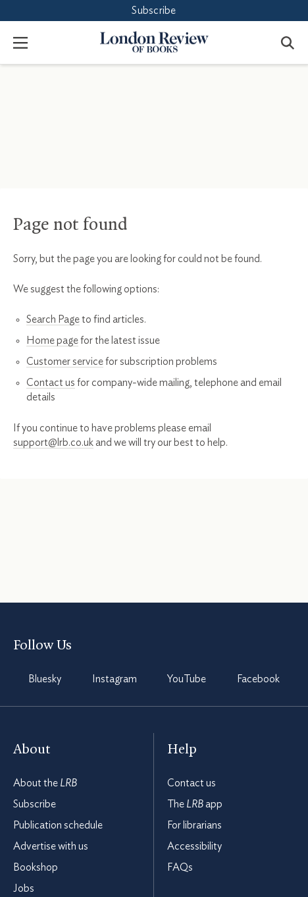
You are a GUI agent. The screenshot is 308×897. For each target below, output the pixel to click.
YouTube (186, 679)
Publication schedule (58, 825)
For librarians (194, 825)
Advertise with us (50, 846)
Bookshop (35, 867)
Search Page (53, 319)
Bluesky (44, 679)
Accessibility (194, 846)
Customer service (64, 361)
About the (45, 783)
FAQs (180, 867)
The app (194, 804)
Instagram (114, 679)
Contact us (50, 382)
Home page (52, 340)
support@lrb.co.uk (53, 442)
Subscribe (154, 10)
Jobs (23, 888)
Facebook (258, 679)
